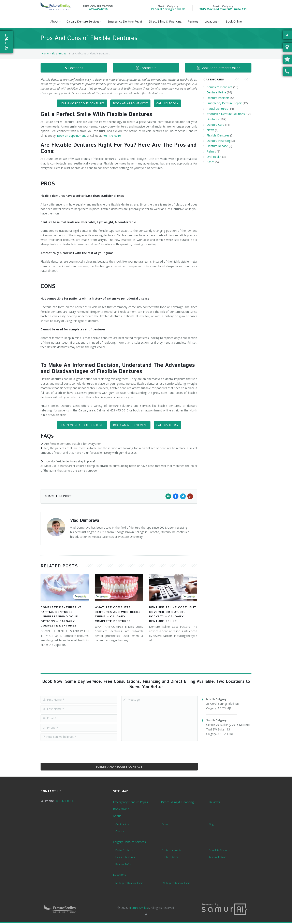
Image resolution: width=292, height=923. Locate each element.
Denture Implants (218, 98)
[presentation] (119, 750)
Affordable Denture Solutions (226, 114)
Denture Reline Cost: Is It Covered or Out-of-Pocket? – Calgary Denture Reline (172, 614)
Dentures (213, 119)
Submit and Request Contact (119, 766)
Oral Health (214, 157)
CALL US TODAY (167, 103)
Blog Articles (59, 53)
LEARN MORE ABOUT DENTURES (82, 103)
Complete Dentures (219, 87)
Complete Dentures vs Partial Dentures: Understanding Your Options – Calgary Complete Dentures (61, 616)
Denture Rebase (217, 146)
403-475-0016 (98, 9)
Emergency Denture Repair (224, 103)
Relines (211, 151)
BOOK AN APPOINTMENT (130, 103)
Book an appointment (71, 135)
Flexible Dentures (218, 135)
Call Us (6, 42)
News (210, 130)
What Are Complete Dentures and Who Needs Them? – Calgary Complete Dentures (118, 614)
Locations (73, 68)
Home (45, 53)
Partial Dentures (217, 108)
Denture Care (215, 125)
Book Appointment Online (218, 68)
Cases (211, 162)
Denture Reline (216, 92)
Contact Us (146, 68)
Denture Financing (219, 141)
